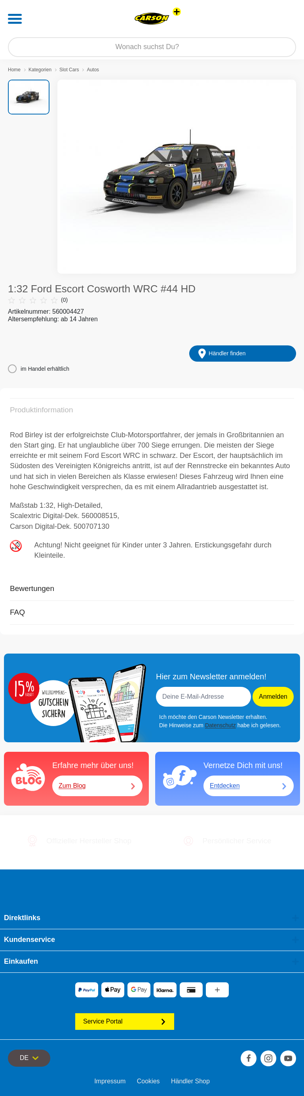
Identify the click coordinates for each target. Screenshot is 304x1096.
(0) (38, 300)
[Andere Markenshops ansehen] (177, 12)
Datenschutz (220, 725)
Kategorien (39, 69)
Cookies (148, 1081)
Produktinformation (41, 410)
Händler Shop (190, 1081)
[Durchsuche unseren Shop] (152, 47)
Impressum (109, 1081)
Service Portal (124, 1021)
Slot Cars (69, 69)
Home (14, 69)
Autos (93, 69)
